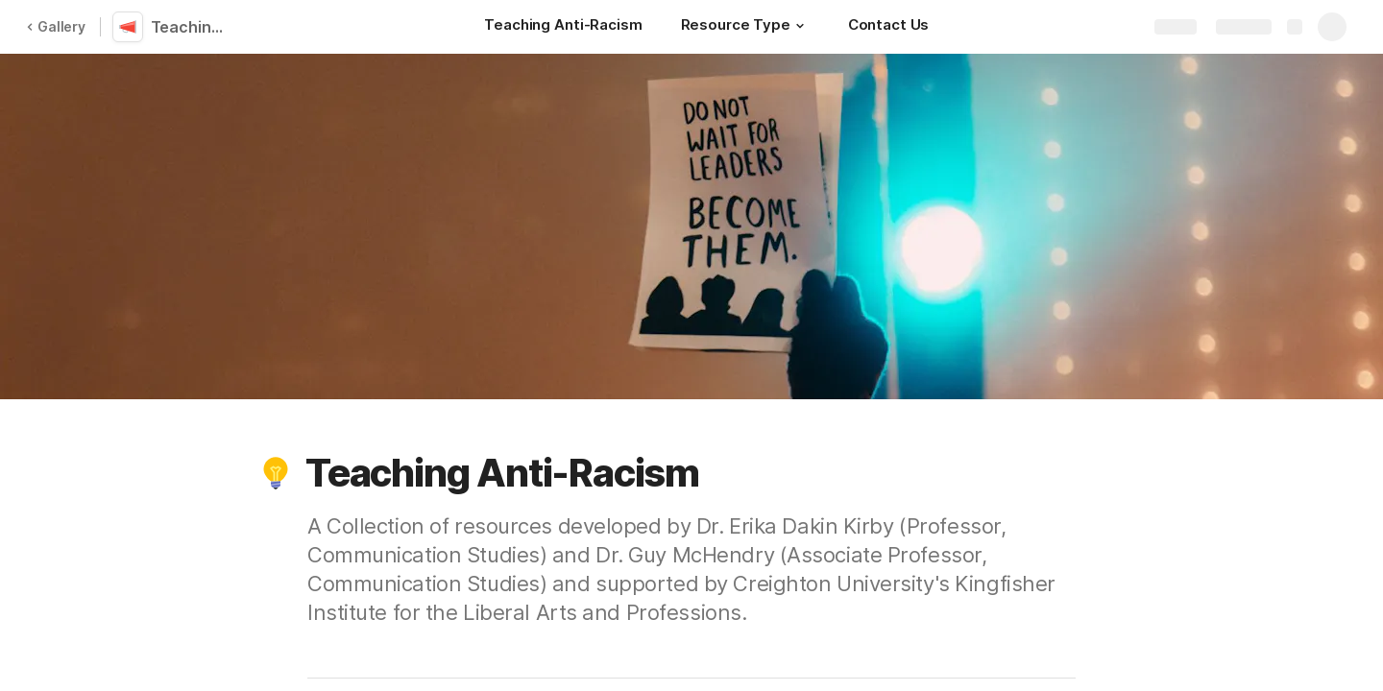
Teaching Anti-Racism (194, 26)
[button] (800, 26)
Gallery (55, 26)
